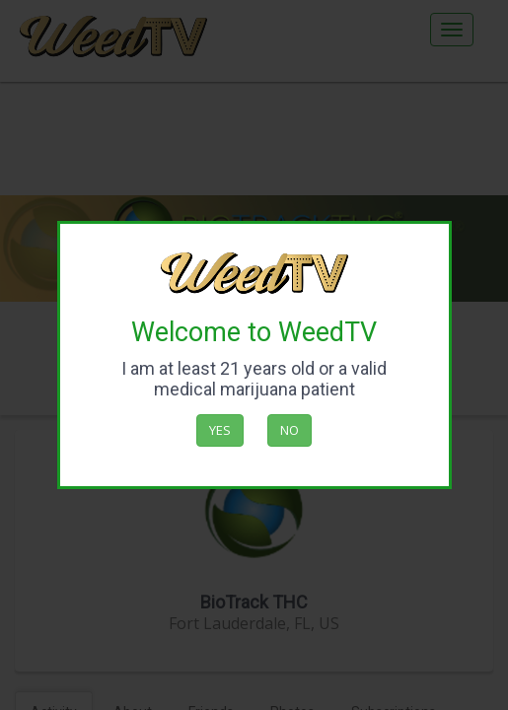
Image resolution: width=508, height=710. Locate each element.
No (289, 430)
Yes (220, 430)
